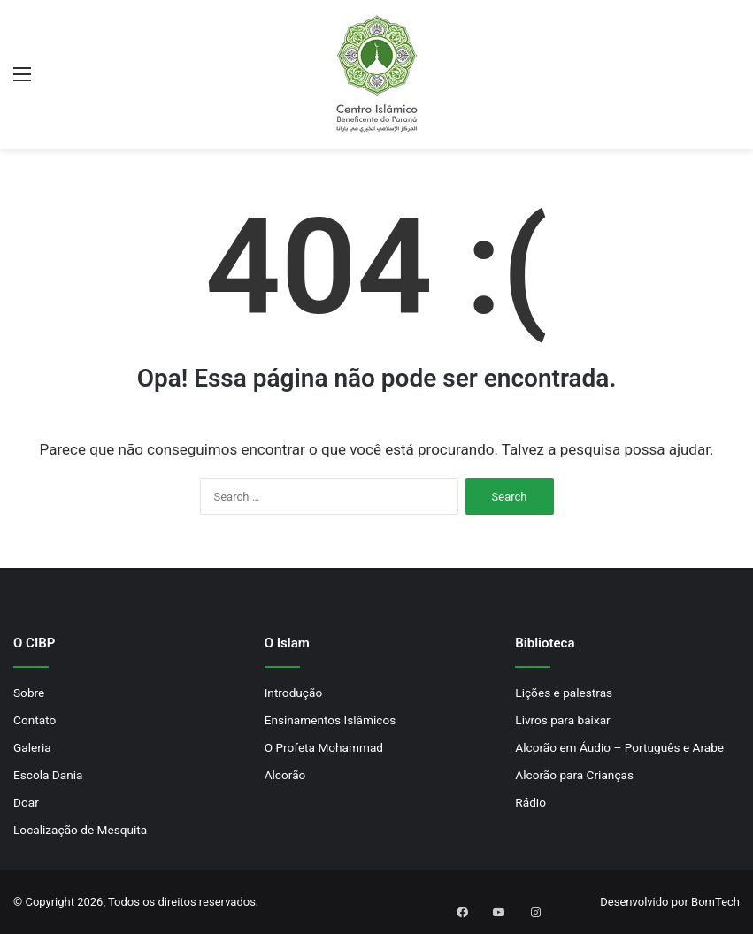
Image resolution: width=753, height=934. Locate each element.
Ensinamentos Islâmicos (330, 720)
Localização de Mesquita (80, 830)
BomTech (715, 901)
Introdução (294, 692)
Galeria (32, 747)
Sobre (28, 692)
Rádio (530, 802)
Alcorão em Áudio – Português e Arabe (619, 747)
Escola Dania (47, 775)
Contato (34, 720)
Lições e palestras (563, 692)
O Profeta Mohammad (324, 747)
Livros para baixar (562, 720)
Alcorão (285, 775)
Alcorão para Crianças (574, 775)
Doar (26, 802)
